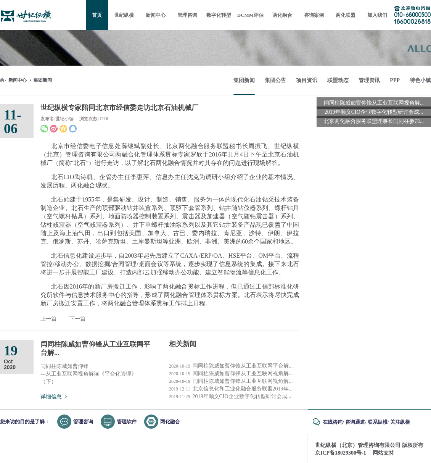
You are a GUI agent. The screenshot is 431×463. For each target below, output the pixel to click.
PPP (395, 80)
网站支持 (383, 453)
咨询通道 (355, 422)
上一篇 (48, 319)
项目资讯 (306, 80)
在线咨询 (333, 422)
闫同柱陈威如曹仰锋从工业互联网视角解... (231, 373)
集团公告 (275, 80)
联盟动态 (338, 80)
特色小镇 (420, 80)
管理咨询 (83, 421)
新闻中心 (17, 80)
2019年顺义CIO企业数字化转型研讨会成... (230, 396)
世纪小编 (64, 118)
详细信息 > (54, 397)
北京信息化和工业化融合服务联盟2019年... (231, 389)
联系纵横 (378, 422)
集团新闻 (43, 80)
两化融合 (170, 421)
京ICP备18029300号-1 (340, 453)
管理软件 (127, 421)
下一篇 (77, 319)
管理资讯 (369, 80)
